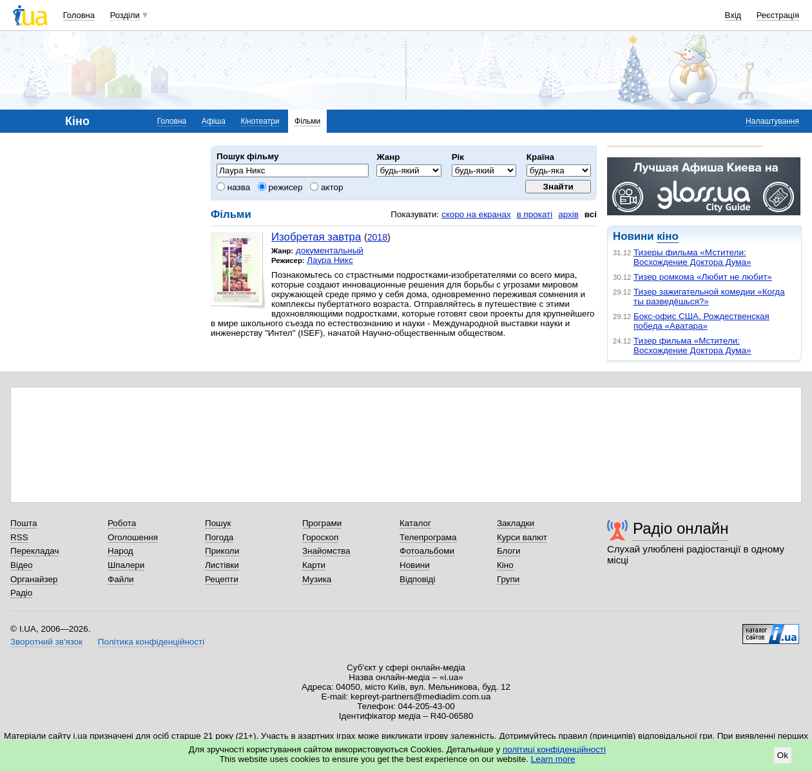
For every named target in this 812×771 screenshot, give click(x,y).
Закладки (515, 523)
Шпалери (126, 565)
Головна (79, 15)
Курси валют (522, 537)
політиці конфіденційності (554, 749)
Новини (415, 565)
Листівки (222, 565)
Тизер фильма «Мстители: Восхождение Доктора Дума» (692, 345)
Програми (322, 523)
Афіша (214, 121)
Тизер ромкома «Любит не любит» (702, 277)
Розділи (125, 15)
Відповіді (418, 579)
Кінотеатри (259, 121)
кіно (667, 236)
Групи (508, 579)
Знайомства (326, 551)
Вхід (733, 15)
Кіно (505, 565)
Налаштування (772, 121)
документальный (329, 250)
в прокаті (535, 214)
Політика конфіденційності (151, 642)
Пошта (23, 523)
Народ (120, 551)
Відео (21, 565)
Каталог (415, 523)
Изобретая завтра (316, 237)
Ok (782, 755)
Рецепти (221, 579)
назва (233, 187)
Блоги (509, 551)
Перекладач (34, 551)
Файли (121, 579)
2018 (377, 237)
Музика (316, 579)
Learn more (553, 759)
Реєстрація (778, 15)
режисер (280, 187)
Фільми (307, 121)
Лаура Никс (330, 260)
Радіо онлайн (681, 528)
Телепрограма (428, 537)
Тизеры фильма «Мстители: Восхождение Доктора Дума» (692, 257)
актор (326, 187)
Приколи (222, 551)
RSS (19, 537)
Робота (122, 523)
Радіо (21, 593)
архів (568, 214)
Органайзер (33, 579)
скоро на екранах (475, 214)
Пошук (218, 523)
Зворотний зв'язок (46, 642)
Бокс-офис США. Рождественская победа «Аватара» (701, 321)
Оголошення (133, 537)
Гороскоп (320, 537)
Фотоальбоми (427, 551)
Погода (219, 537)
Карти (313, 565)
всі (591, 214)
